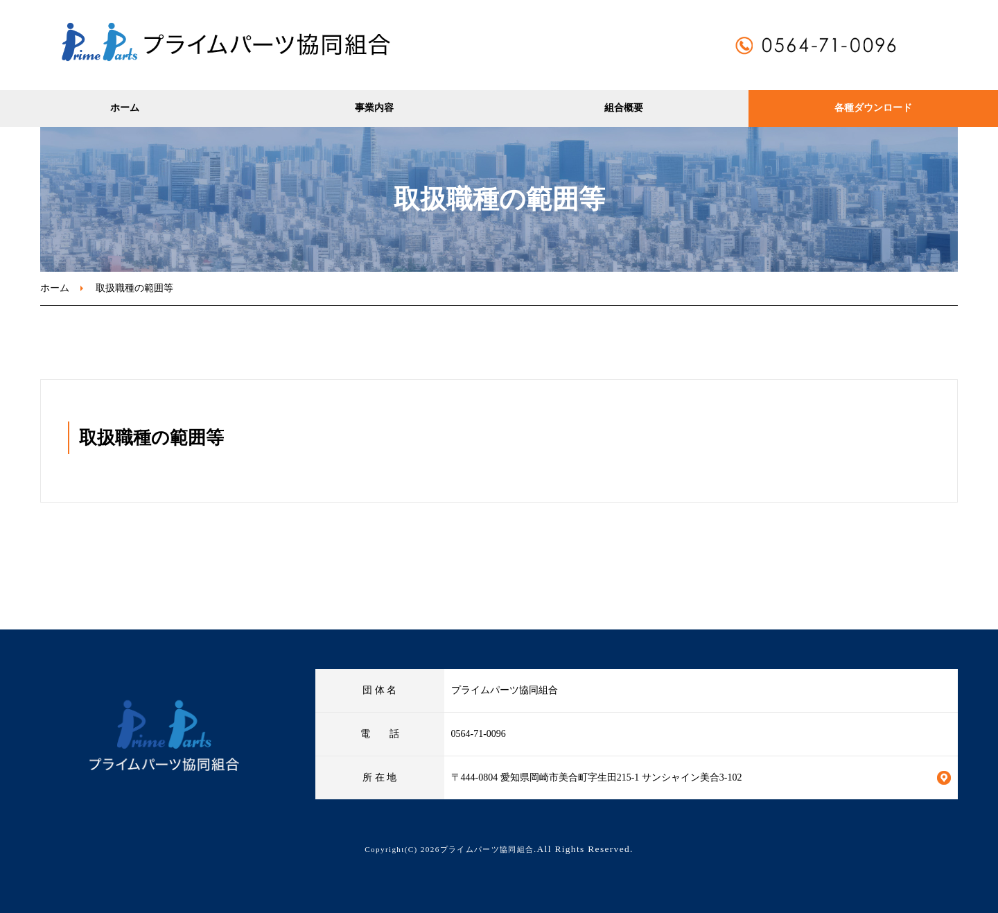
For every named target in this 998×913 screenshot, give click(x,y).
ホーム (124, 108)
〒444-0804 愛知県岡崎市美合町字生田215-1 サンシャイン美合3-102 (596, 777)
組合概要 (623, 108)
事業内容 (374, 108)
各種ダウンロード (873, 108)
